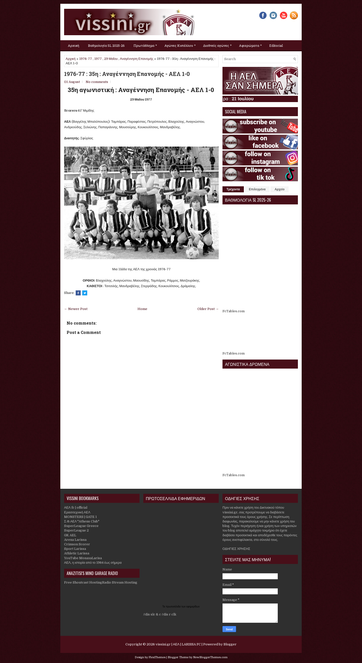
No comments (97, 82)
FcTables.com (233, 311)
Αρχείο (279, 189)
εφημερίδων (193, 606)
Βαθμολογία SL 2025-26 (106, 45)
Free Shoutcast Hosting (83, 582)
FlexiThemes (157, 657)
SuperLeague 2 (76, 530)
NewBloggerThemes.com (210, 657)
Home (142, 309)
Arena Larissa (75, 540)
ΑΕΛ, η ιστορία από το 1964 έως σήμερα (93, 562)
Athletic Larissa (76, 553)
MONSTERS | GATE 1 (80, 517)
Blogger (230, 644)
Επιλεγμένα (257, 189)
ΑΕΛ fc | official (75, 507)
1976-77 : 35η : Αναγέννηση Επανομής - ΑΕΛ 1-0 (127, 74)
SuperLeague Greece (81, 526)
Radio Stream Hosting (119, 582)
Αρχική (73, 45)
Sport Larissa (75, 549)
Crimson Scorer (77, 544)
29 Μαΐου (111, 59)
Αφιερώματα (251, 44)
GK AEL (70, 535)
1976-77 (85, 59)
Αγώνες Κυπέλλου (181, 44)
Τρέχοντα (233, 189)
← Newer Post (75, 309)
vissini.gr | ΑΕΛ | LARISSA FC (178, 644)
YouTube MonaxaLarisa (83, 558)
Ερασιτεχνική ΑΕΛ (77, 512)
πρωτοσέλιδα (174, 606)
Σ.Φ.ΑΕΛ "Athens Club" (81, 521)
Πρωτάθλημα (146, 44)
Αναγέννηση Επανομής (136, 59)
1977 (98, 59)
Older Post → (208, 309)
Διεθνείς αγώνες (218, 44)
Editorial (276, 45)
